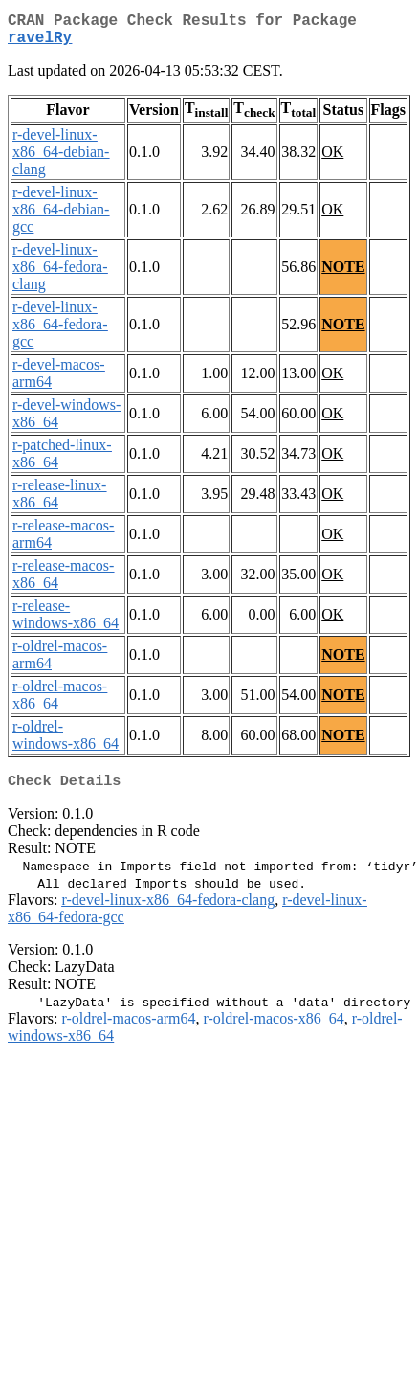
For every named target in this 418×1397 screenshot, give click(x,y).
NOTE (342, 274)
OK (332, 159)
